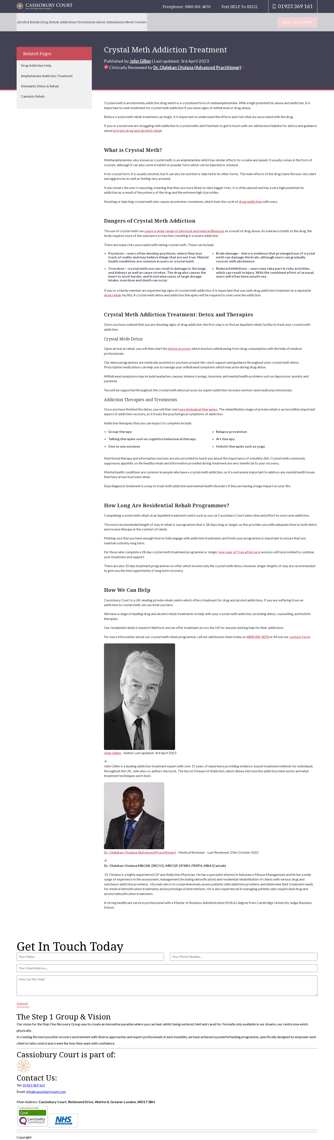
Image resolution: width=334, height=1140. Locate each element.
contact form (299, 637)
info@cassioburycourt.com (46, 1092)
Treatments (103, 22)
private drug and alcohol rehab (137, 130)
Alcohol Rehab (30, 22)
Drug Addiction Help (36, 65)
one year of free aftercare (239, 552)
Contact (175, 22)
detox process (179, 348)
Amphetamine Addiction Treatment (47, 76)
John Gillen (140, 60)
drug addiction (250, 201)
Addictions (79, 22)
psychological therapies (198, 409)
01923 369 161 (34, 1085)
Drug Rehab (57, 22)
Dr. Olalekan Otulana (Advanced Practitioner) (197, 67)
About (122, 22)
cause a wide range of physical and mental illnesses (184, 231)
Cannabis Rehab (33, 96)
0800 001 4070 (258, 637)
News (160, 22)
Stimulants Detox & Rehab (40, 86)
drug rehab (112, 295)
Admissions (141, 22)
